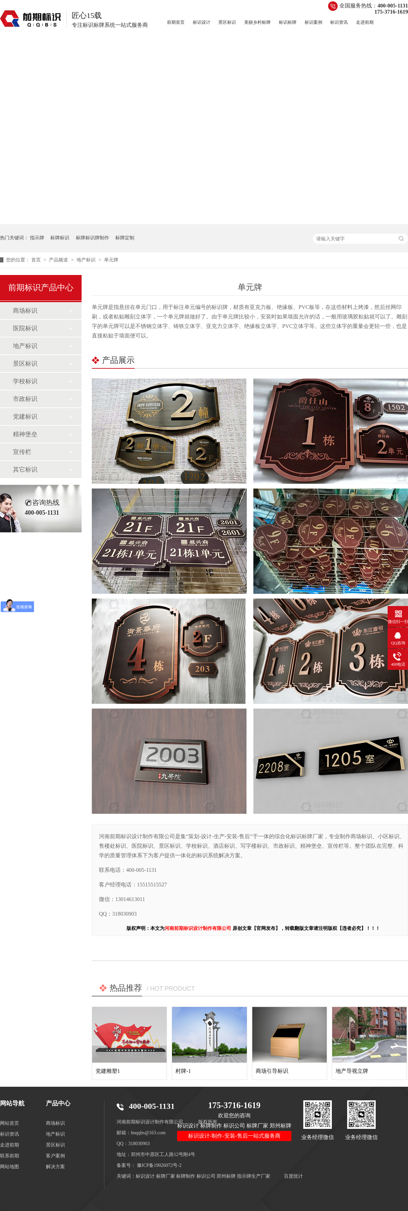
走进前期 (365, 22)
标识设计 (201, 22)
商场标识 (25, 310)
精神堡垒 (25, 434)
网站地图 (9, 1166)
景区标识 (227, 22)
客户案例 (55, 1155)
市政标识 (25, 399)
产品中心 (58, 1103)
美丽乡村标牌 (257, 22)
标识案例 (313, 22)
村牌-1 (183, 1071)
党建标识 (25, 416)
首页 (36, 259)
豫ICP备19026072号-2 (159, 1165)
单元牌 (111, 259)
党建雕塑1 (108, 1071)
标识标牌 (287, 22)
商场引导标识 (272, 1071)
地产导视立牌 (352, 1071)
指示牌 (37, 237)
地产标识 (86, 259)
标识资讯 (339, 22)
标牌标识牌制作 (92, 237)
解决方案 (55, 1166)
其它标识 (25, 469)
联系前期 (9, 1155)
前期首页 (176, 22)
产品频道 (59, 259)
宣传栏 (22, 451)
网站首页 (9, 1123)
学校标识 (25, 381)
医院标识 (25, 328)
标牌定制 (124, 237)
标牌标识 (59, 237)
